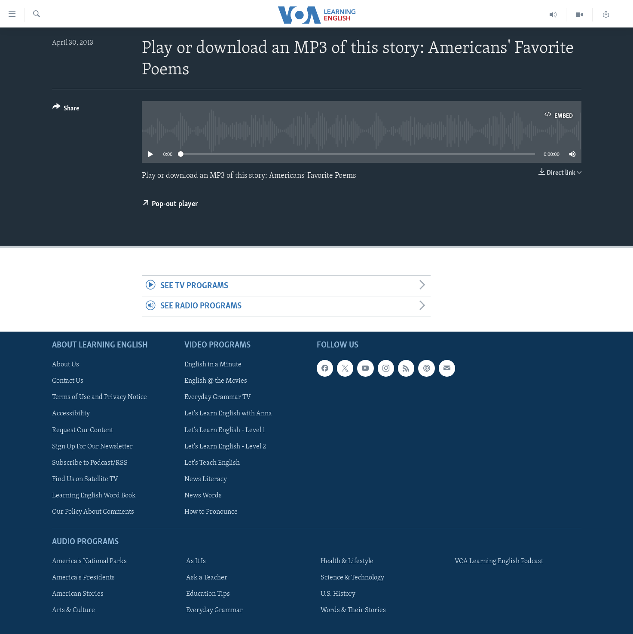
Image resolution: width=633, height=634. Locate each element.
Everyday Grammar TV (217, 397)
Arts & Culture (73, 610)
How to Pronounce (211, 511)
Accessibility (71, 413)
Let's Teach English (212, 462)
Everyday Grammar (214, 610)
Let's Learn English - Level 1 (224, 430)
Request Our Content (82, 430)
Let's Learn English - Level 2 (225, 446)
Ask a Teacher (206, 577)
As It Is (196, 561)
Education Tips (208, 594)
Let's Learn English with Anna (228, 413)
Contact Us (67, 381)
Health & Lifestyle (347, 561)
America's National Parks (89, 561)
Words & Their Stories (353, 610)
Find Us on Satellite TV (85, 479)
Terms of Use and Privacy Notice (99, 397)
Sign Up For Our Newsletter (92, 446)
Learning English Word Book (94, 495)
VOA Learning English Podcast (499, 561)
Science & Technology (352, 577)
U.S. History (338, 594)
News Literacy (205, 479)
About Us (65, 364)
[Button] (66, 110)
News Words (203, 495)
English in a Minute (213, 364)
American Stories (78, 594)
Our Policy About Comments (93, 511)
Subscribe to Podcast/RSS (90, 462)
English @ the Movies (215, 381)
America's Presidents (83, 577)
